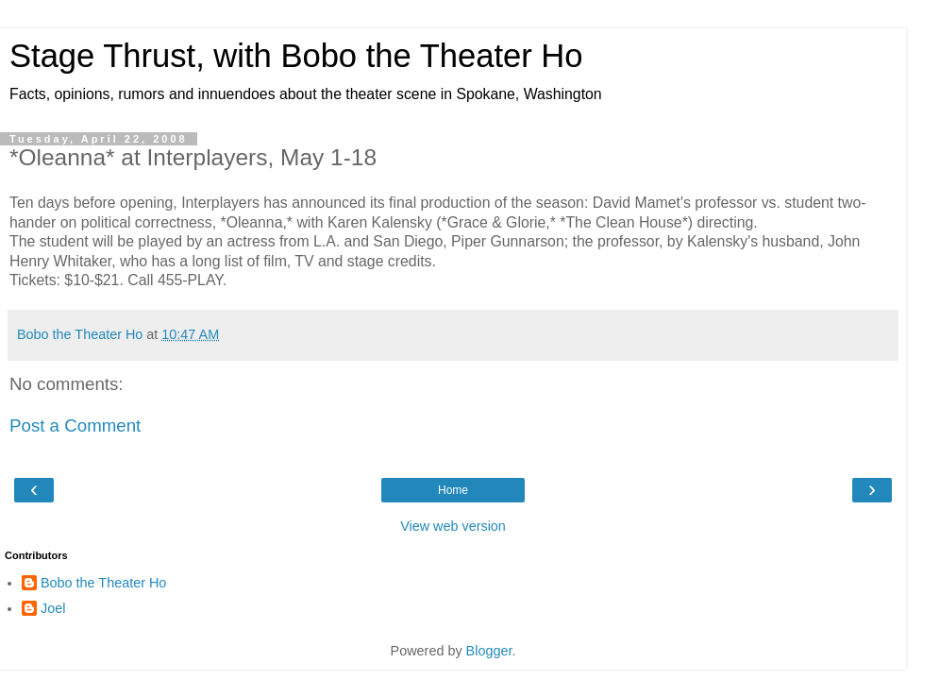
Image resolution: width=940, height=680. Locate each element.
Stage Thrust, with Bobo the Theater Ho (296, 56)
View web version (453, 526)
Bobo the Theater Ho (103, 582)
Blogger (489, 650)
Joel (53, 608)
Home (453, 490)
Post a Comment (75, 425)
